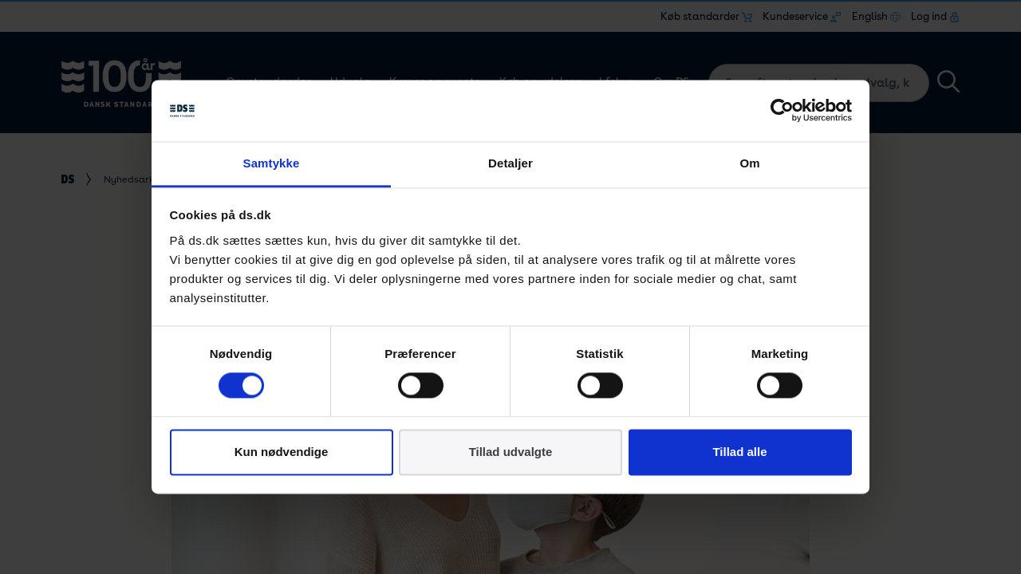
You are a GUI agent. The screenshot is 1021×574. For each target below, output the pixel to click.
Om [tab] (749, 163)
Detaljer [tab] (510, 163)
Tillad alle (739, 451)
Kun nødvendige (282, 451)
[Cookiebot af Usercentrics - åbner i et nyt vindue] (782, 111)
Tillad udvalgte (511, 451)
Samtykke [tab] (271, 163)
